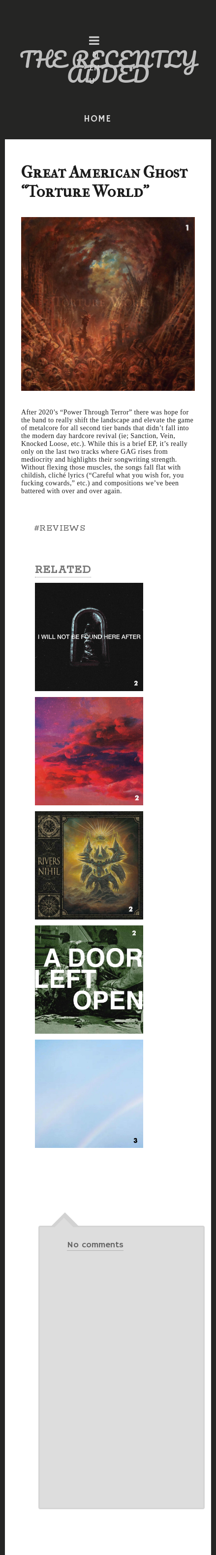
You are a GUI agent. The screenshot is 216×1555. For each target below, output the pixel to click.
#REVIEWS (59, 528)
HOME (97, 119)
